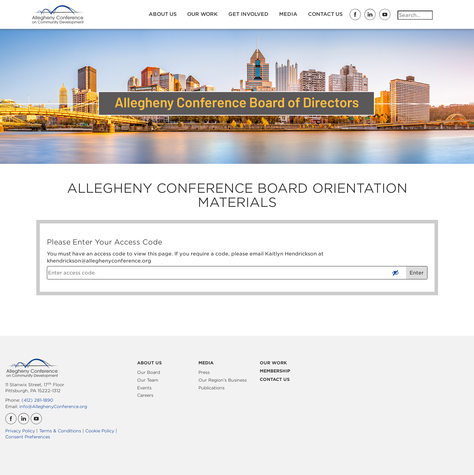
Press (204, 372)
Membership (275, 371)
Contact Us (325, 14)
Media (288, 14)
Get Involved (248, 14)
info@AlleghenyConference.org (53, 406)
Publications (211, 387)
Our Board (148, 372)
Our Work (202, 14)
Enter (417, 273)
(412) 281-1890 (37, 400)
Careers (145, 395)
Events (144, 387)
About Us (163, 14)
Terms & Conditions (60, 430)
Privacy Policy (20, 430)
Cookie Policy (99, 430)
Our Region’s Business (222, 380)
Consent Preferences (27, 436)
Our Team (147, 380)
